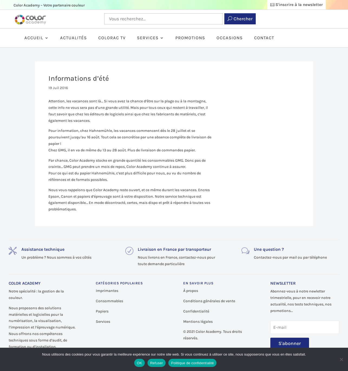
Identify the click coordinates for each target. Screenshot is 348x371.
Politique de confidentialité (192, 363)
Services (148, 38)
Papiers (102, 311)
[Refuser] (341, 359)
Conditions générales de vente (209, 301)
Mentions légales (198, 321)
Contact (264, 38)
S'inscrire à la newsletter (299, 4)
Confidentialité (196, 311)
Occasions (229, 38)
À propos (190, 290)
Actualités (73, 38)
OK (139, 363)
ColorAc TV (112, 38)
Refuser (156, 363)
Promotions (190, 38)
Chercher (243, 18)
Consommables (109, 301)
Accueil (33, 38)
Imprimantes (107, 290)
